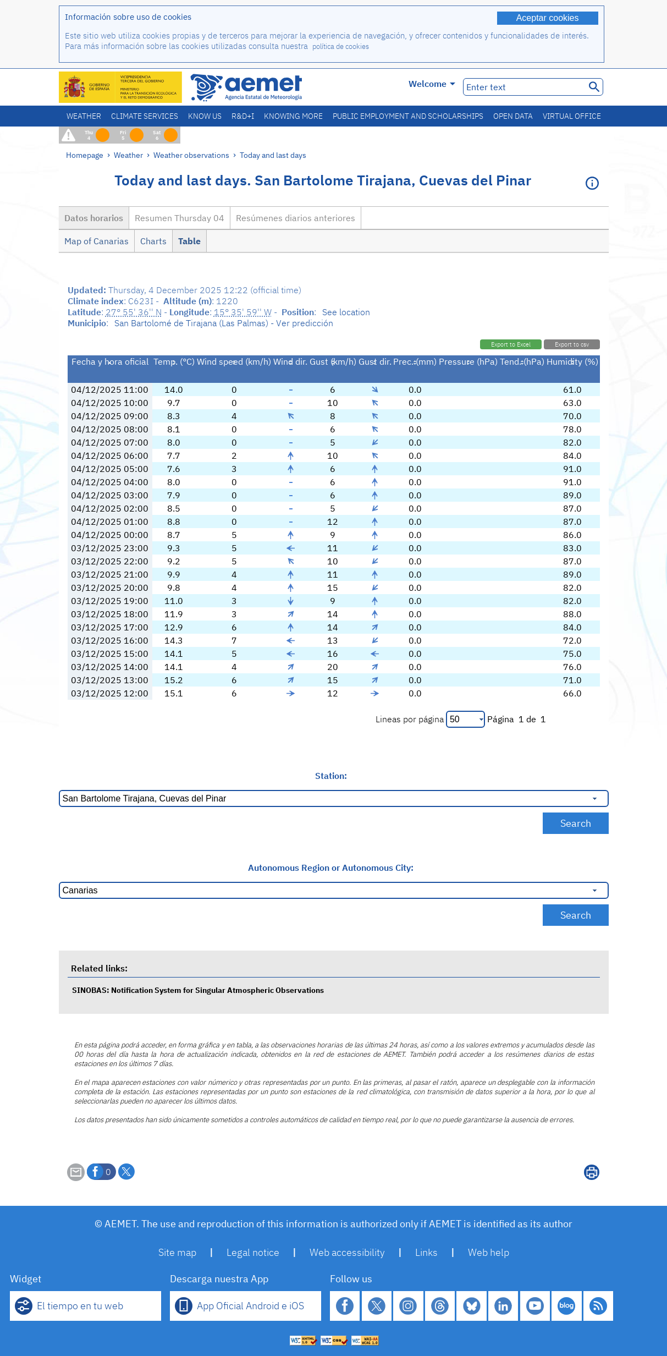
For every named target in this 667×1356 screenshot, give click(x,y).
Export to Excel (511, 344)
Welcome (432, 83)
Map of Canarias (96, 240)
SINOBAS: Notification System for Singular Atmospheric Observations (198, 990)
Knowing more (293, 116)
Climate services (144, 116)
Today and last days (273, 155)
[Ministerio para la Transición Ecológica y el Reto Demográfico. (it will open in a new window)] (121, 87)
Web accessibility (347, 1252)
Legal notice (253, 1252)
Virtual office (572, 116)
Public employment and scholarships (408, 116)
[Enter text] (523, 86)
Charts (153, 240)
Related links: (99, 968)
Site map (177, 1252)
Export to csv (572, 344)
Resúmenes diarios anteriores (295, 217)
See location (346, 311)
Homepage (84, 155)
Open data (513, 116)
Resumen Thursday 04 (179, 217)
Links (426, 1252)
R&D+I (242, 116)
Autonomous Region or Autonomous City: (331, 867)
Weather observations (191, 155)
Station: (331, 775)
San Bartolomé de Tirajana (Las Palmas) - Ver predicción (223, 322)
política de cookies (340, 46)
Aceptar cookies (547, 18)
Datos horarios (93, 217)
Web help (488, 1252)
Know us (205, 116)
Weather (84, 116)
